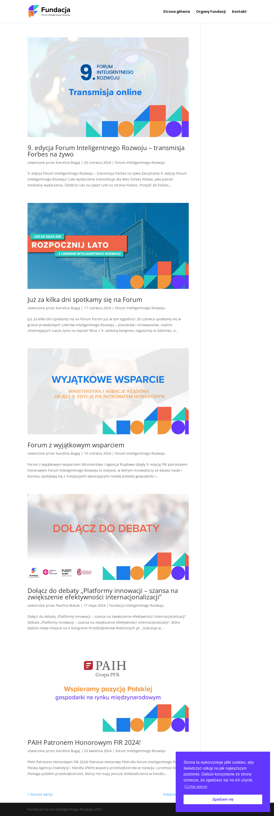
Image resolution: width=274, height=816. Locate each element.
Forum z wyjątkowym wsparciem (76, 444)
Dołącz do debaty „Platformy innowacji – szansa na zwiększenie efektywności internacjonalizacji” (103, 593)
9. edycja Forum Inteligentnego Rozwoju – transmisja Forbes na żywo (106, 150)
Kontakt (239, 12)
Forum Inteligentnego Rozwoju (140, 162)
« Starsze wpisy (40, 794)
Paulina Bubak (68, 605)
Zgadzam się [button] (222, 799)
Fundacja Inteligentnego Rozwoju (136, 605)
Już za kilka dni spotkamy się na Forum (85, 299)
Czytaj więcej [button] (195, 787)
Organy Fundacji (211, 12)
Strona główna (176, 12)
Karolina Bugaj (68, 162)
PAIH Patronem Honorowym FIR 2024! (84, 742)
